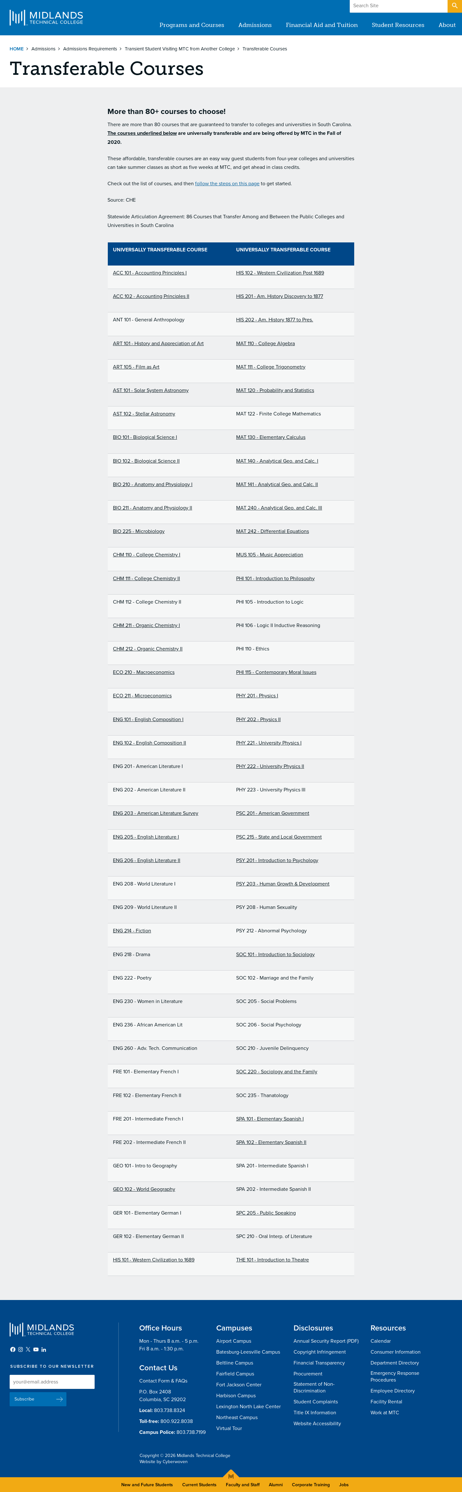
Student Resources (398, 25)
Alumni (276, 1485)
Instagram (20, 1349)
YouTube (35, 1349)
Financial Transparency (319, 1363)
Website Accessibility (317, 1423)
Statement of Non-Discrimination (314, 1387)
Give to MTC (391, 6)
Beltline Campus (234, 1363)
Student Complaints (316, 1402)
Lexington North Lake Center (248, 1406)
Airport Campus (233, 1341)
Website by (164, 1461)
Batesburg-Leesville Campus (248, 1352)
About (447, 25)
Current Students (199, 1485)
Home (17, 49)
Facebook (12, 1349)
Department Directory (395, 1363)
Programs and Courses (191, 25)
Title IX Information (315, 1412)
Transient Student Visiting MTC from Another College (180, 49)
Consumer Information (396, 1352)
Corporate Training (311, 1485)
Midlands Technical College (46, 17)
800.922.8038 (176, 1421)
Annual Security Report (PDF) (326, 1341)
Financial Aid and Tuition (322, 25)
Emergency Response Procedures (395, 1376)
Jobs (344, 1485)
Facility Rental (386, 1402)
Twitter (28, 1349)
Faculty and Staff (243, 1485)
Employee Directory (393, 1391)
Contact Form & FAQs (163, 1381)
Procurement (308, 1374)
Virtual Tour (229, 1428)
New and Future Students (147, 1485)
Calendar (381, 1341)
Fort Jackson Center (238, 1385)
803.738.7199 (191, 1432)
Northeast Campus (237, 1417)
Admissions (255, 25)
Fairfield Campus (235, 1374)
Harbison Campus (236, 1395)
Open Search (454, 6)
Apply (431, 6)
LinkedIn (43, 1349)
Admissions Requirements (90, 49)
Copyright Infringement (320, 1352)
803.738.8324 (169, 1410)
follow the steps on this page (227, 183)
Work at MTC (385, 1412)
